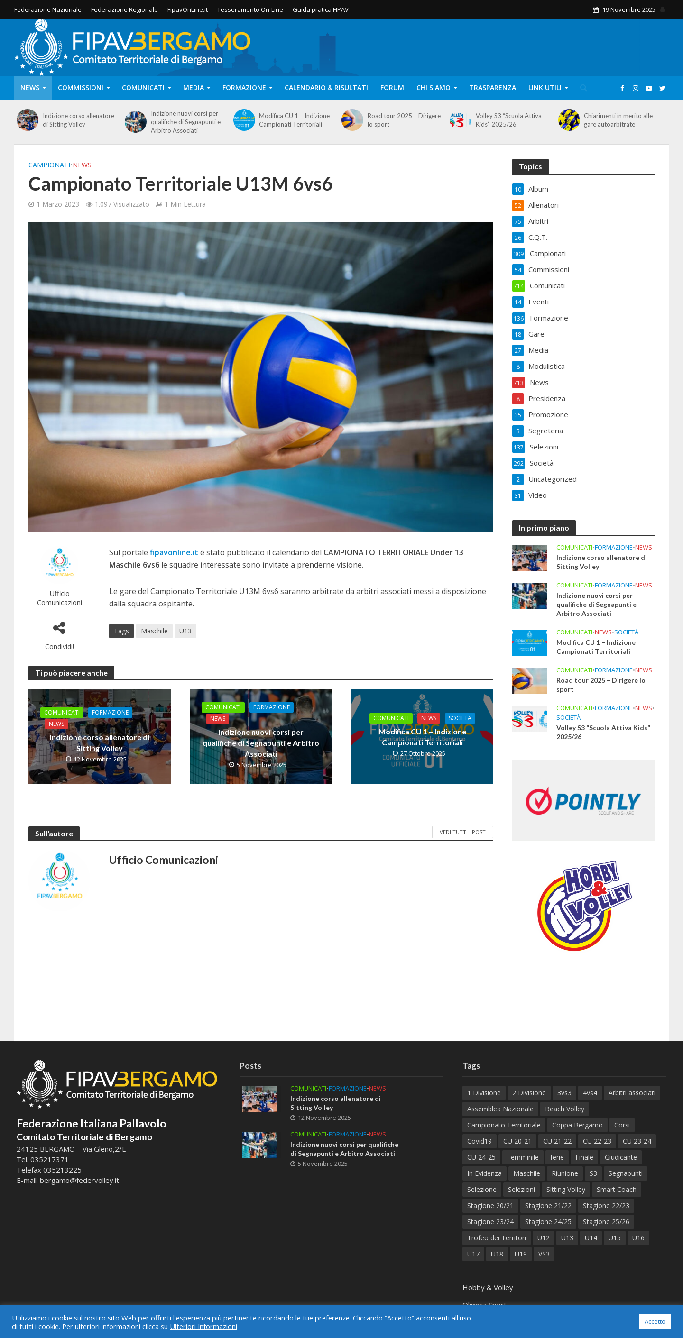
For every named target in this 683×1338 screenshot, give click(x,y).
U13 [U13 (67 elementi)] (567, 1237)
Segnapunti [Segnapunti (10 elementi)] (626, 1173)
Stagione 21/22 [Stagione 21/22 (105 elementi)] (548, 1205)
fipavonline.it (174, 552)
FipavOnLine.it (187, 9)
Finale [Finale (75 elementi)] (584, 1157)
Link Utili (545, 87)
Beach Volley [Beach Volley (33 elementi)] (564, 1108)
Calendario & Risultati (326, 87)
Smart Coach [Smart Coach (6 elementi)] (617, 1189)
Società (460, 718)
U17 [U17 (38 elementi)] (473, 1253)
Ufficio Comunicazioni (59, 597)
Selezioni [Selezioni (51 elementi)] (521, 1189)
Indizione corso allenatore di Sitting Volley (78, 120)
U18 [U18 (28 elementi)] (497, 1253)
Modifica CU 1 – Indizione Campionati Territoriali (294, 120)
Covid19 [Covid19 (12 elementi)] (479, 1141)
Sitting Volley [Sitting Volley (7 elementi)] (565, 1189)
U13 (185, 630)
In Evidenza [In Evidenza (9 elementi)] (484, 1173)
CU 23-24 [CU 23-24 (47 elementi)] (637, 1141)
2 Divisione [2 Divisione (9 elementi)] (529, 1092)
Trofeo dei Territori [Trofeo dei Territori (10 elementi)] (496, 1237)
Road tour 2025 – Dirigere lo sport (404, 120)
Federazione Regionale (124, 9)
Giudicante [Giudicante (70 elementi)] (621, 1157)
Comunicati (143, 87)
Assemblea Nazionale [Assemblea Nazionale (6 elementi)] (500, 1108)
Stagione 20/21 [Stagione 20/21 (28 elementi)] (490, 1205)
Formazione (244, 87)
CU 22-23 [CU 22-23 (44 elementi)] (597, 1141)
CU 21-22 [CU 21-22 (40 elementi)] (557, 1141)
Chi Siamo (433, 87)
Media (193, 87)
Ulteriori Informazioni (203, 1326)
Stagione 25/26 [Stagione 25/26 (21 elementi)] (606, 1221)
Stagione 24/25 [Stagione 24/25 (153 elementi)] (548, 1221)
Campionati (49, 164)
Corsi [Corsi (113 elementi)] (622, 1124)
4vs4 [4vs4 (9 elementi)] (590, 1092)
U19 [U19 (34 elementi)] (521, 1253)
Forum (392, 87)
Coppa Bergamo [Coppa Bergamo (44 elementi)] (577, 1124)
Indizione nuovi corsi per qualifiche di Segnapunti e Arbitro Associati (186, 122)
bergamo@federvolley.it (79, 1180)
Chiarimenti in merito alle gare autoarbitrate (618, 120)
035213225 (61, 1169)
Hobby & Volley (487, 1287)
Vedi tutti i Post (463, 831)
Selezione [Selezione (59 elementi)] (482, 1189)
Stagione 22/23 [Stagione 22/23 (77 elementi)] (606, 1205)
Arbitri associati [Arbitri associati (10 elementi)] (632, 1092)
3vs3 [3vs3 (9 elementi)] (564, 1092)
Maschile (154, 630)
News (29, 87)
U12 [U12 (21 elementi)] (543, 1237)
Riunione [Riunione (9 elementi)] (565, 1173)
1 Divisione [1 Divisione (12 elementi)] (484, 1092)
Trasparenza (492, 87)
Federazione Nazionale (48, 9)
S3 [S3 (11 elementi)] (593, 1173)
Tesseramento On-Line (250, 9)
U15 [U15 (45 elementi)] (615, 1237)
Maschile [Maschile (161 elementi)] (526, 1173)
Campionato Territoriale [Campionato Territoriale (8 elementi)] (504, 1124)
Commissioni (80, 87)
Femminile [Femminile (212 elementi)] (523, 1157)
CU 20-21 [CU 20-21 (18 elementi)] (517, 1141)
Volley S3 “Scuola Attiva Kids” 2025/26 (509, 120)
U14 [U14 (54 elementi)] (591, 1237)
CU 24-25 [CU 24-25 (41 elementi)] (481, 1157)
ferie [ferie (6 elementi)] (557, 1157)
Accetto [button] (655, 1321)
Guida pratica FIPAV (321, 9)
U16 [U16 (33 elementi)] (638, 1237)
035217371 (49, 1159)
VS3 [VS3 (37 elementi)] (544, 1253)
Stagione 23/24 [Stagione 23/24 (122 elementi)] (490, 1221)
